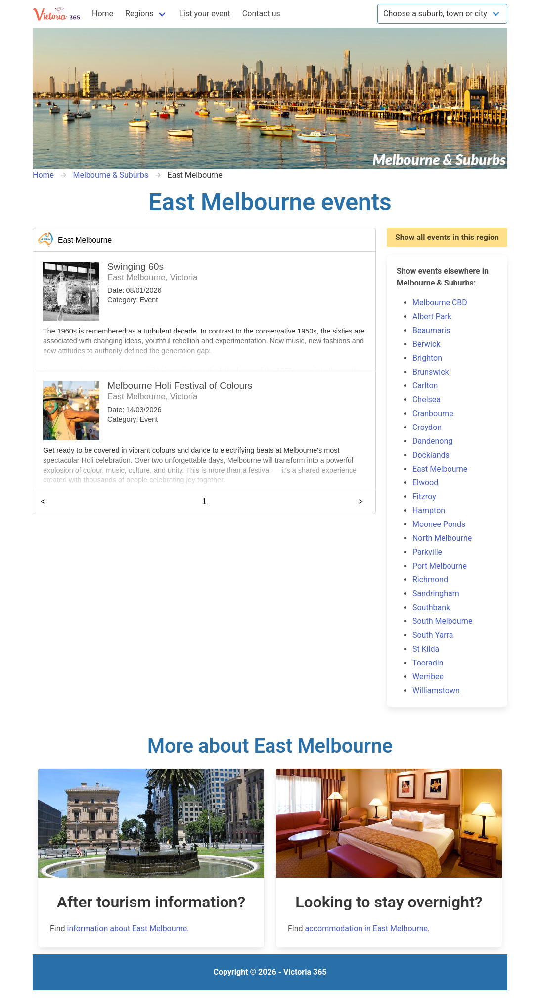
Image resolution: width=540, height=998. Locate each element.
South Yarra (432, 635)
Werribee (428, 676)
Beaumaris (431, 330)
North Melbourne (442, 538)
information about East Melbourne (127, 928)
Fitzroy (424, 496)
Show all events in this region (447, 237)
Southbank (431, 607)
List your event (205, 13)
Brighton (427, 358)
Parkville (427, 552)
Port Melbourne (439, 565)
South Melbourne (442, 621)
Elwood (425, 482)
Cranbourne (432, 413)
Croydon (427, 427)
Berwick (426, 344)
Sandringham (435, 593)
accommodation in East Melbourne (366, 928)
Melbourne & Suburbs (110, 175)
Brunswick (430, 372)
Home (102, 13)
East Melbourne (439, 469)
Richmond (430, 579)
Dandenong (432, 441)
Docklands (431, 455)
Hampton (428, 510)
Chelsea (426, 399)
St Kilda (425, 649)
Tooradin (428, 662)
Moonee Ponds (438, 524)
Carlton (425, 385)
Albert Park (431, 316)
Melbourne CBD (439, 302)
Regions (139, 13)
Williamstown (436, 690)
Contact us (261, 13)
